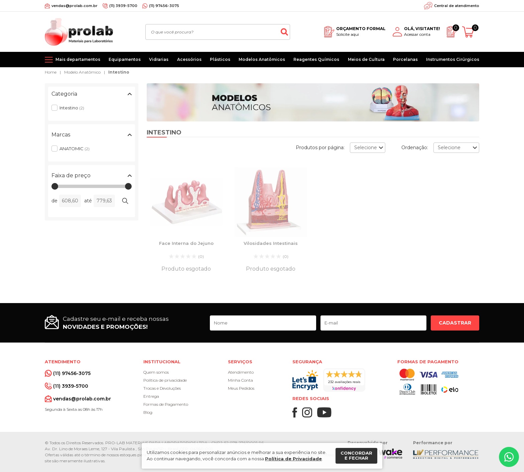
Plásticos (220, 59)
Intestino (118, 72)
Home (50, 72)
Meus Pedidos (241, 388)
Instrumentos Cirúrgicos (452, 59)
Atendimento (241, 372)
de (54, 201)
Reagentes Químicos (316, 59)
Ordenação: (414, 148)
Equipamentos (125, 59)
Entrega (151, 396)
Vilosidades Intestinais (271, 243)
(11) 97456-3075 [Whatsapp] (164, 5)
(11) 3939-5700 (123, 5)
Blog (147, 412)
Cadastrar (455, 323)
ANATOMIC (74, 148)
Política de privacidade (165, 380)
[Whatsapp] (509, 457)
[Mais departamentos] (72, 59)
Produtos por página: (320, 148)
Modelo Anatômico (82, 72)
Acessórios (189, 59)
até (88, 201)
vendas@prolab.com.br (74, 5)
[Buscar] (284, 31)
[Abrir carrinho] (470, 32)
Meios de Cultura (366, 59)
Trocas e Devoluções (162, 388)
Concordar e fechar (356, 455)
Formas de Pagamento (165, 404)
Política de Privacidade (293, 458)
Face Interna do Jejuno (186, 243)
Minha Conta (240, 380)
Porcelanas (405, 59)
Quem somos (156, 372)
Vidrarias (158, 59)
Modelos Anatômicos (262, 59)
